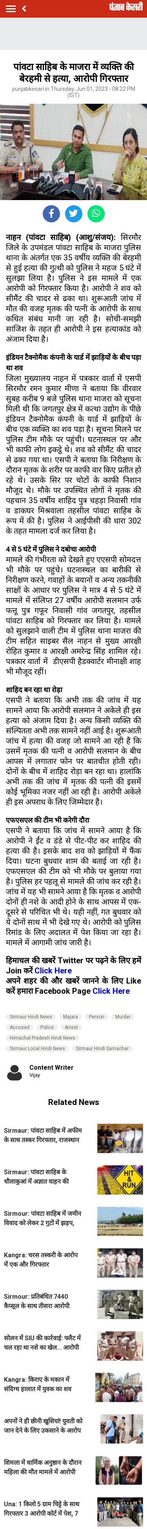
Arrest (71, 1027)
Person (96, 1017)
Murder (123, 1017)
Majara (70, 1017)
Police (47, 1027)
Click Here (53, 970)
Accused (19, 1027)
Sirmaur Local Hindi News (37, 1048)
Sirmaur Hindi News (31, 1017)
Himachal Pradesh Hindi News (42, 1038)
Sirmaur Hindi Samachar (102, 1048)
